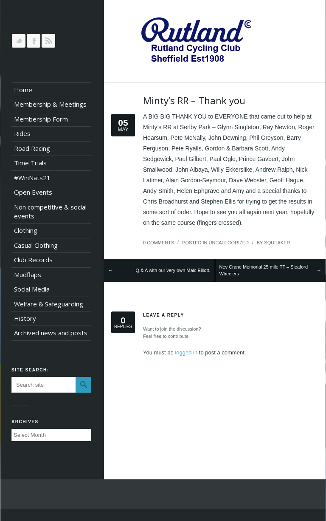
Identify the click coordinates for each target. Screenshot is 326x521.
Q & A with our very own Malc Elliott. (172, 270)
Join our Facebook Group (33, 41)
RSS (48, 41)
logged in (186, 352)
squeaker (277, 242)
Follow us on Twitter (18, 41)
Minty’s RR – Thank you (194, 100)
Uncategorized (228, 242)
